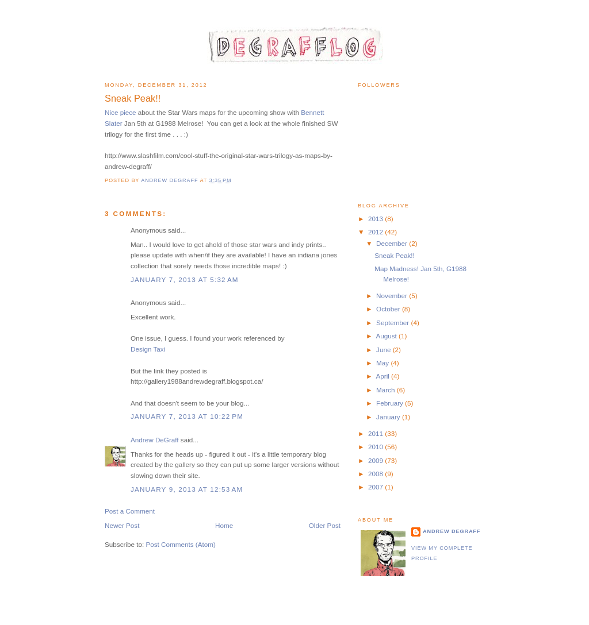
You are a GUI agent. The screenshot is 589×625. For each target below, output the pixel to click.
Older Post (325, 525)
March (386, 389)
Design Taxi (148, 349)
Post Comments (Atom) (180, 544)
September (393, 322)
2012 (376, 232)
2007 (376, 487)
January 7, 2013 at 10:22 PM (187, 416)
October (389, 308)
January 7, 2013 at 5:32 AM (185, 279)
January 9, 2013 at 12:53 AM (187, 489)
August (387, 335)
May (383, 362)
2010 (376, 446)
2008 (376, 473)
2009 (376, 460)
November (392, 295)
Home (224, 525)
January (389, 416)
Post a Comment (130, 511)
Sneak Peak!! (394, 255)
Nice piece (120, 112)
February (390, 403)
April (383, 376)
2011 (376, 433)
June (384, 349)
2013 (376, 218)
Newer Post (122, 525)
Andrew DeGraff (155, 439)
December (392, 243)
